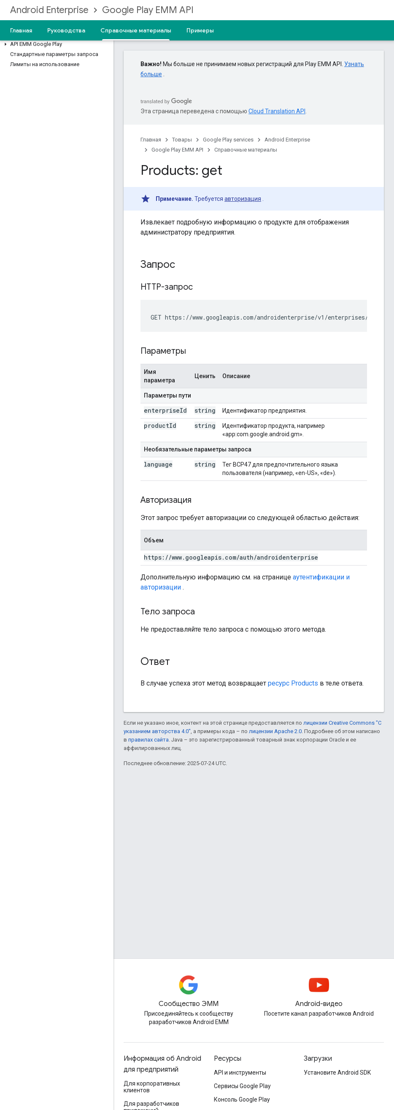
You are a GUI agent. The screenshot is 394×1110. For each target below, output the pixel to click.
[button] (55, 44)
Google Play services (228, 139)
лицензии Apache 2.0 (275, 731)
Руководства (66, 30)
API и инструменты (240, 1072)
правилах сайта (148, 739)
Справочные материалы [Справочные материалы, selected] (135, 30)
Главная (21, 30)
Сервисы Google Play (242, 1086)
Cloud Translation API (276, 111)
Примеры (200, 30)
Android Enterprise (49, 10)
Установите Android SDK (337, 1072)
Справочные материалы (245, 150)
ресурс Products (293, 683)
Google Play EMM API (148, 10)
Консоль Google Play (242, 1099)
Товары (182, 139)
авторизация (242, 198)
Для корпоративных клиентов (152, 1087)
